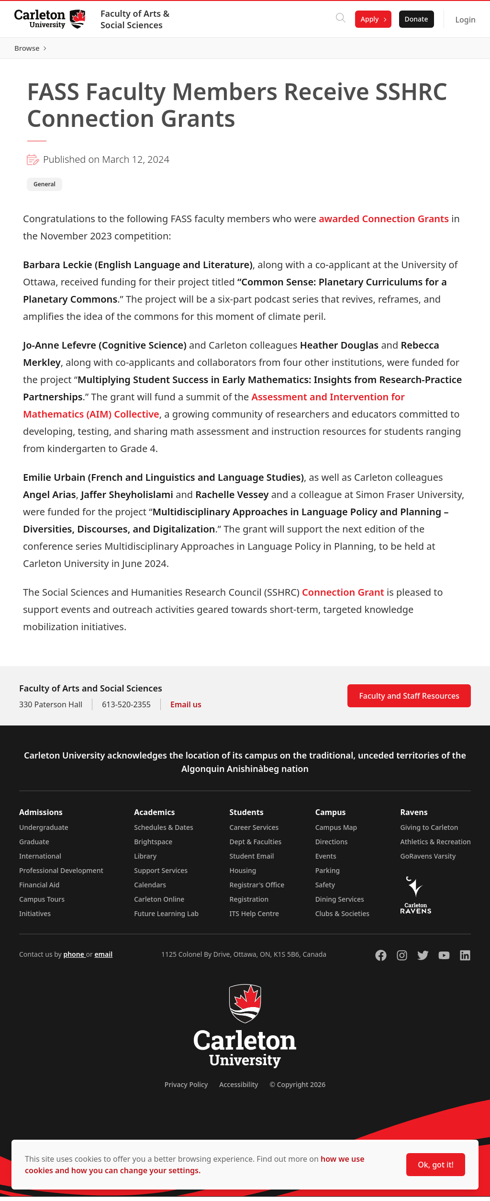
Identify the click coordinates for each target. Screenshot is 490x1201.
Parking (327, 874)
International (40, 860)
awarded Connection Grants (384, 222)
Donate (415, 18)
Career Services (254, 831)
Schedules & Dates (163, 831)
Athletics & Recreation (436, 845)
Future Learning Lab (166, 917)
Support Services (161, 874)
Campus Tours (42, 903)
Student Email (252, 860)
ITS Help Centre (254, 917)
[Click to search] (340, 19)
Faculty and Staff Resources (409, 700)
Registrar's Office (257, 889)
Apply (369, 18)
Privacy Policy (186, 1088)
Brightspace (153, 845)
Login (464, 19)
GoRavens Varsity (428, 860)
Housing (243, 874)
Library (145, 860)
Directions (331, 845)
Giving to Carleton (429, 831)
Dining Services (339, 903)
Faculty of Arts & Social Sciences (135, 19)
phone (74, 958)
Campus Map (336, 831)
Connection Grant (343, 596)
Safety (325, 889)
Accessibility (238, 1088)
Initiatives (35, 917)
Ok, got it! (436, 1164)
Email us (185, 708)
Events (325, 860)
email (103, 958)
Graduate (34, 845)
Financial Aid (39, 889)
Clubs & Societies (342, 917)
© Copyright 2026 (297, 1088)
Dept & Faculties (256, 845)
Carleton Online (159, 903)
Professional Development (61, 874)
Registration (249, 903)
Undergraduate (43, 831)
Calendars (150, 889)
